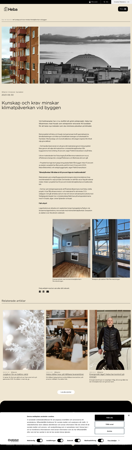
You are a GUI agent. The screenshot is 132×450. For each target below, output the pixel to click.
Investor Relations (121, 2)
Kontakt (8, 417)
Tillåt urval (109, 430)
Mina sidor (93, 2)
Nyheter (9, 20)
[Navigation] (80, 414)
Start (3, 20)
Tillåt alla (109, 423)
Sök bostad (9, 413)
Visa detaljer (112, 446)
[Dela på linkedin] (43, 292)
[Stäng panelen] (129, 421)
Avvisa (109, 436)
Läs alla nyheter (66, 392)
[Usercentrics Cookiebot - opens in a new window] (13, 446)
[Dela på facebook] (40, 292)
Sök (106, 2)
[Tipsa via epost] (47, 291)
